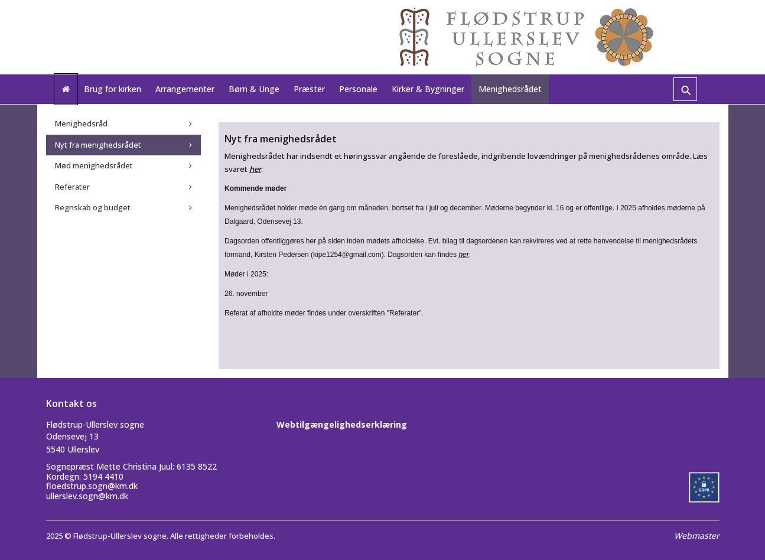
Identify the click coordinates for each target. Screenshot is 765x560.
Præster (309, 89)
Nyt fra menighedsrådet (98, 144)
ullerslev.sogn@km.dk (87, 496)
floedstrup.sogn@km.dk (92, 485)
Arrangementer (184, 89)
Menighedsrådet (510, 89)
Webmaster (697, 535)
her (255, 169)
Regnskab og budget (93, 207)
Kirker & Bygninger (428, 89)
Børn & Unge (254, 89)
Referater (72, 186)
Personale (358, 89)
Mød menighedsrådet (94, 165)
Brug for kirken (112, 89)
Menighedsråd (81, 123)
